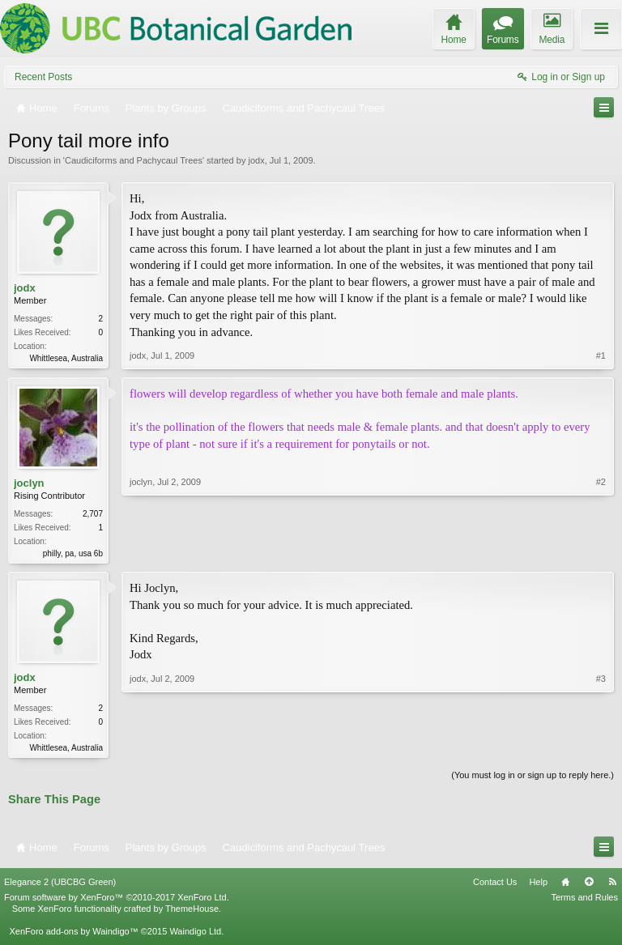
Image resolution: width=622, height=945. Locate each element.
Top (588, 886)
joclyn (29, 484)
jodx (256, 160)
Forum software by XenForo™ (116, 901)
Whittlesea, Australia (66, 358)
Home (565, 886)
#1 (601, 356)
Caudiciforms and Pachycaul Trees (133, 160)
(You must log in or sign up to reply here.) (532, 780)
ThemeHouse (192, 912)
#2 (601, 552)
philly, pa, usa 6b (73, 554)
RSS (612, 886)
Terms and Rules (584, 901)
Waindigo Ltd (195, 935)
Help (538, 886)
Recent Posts (43, 77)
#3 (601, 748)
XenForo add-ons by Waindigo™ (73, 935)
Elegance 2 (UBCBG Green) (60, 886)
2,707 (93, 514)
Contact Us (495, 886)
